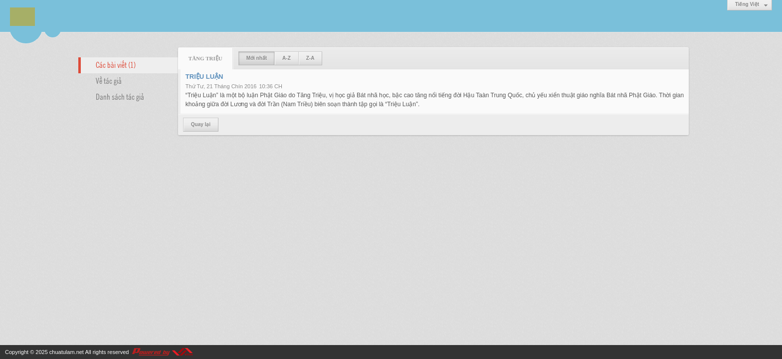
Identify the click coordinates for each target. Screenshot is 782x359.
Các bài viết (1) (116, 64)
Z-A (310, 58)
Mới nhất (256, 58)
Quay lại (200, 124)
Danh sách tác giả (120, 96)
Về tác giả (109, 80)
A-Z (286, 58)
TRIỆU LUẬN (204, 76)
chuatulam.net (66, 352)
